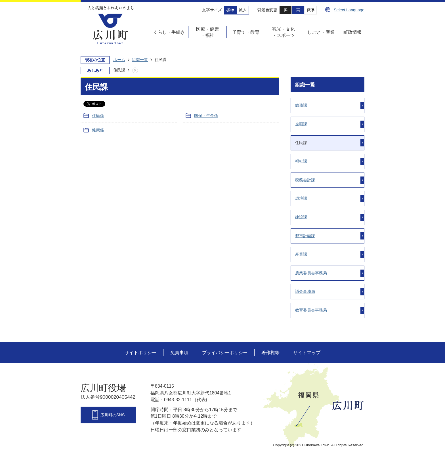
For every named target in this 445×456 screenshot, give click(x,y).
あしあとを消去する (141, 70)
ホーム (119, 59)
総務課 (301, 105)
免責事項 (179, 352)
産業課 (301, 254)
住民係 (98, 115)
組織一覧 (140, 59)
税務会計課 (305, 180)
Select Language (349, 10)
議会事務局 (305, 291)
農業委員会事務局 (311, 273)
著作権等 (270, 352)
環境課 (301, 198)
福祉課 (301, 161)
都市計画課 (305, 236)
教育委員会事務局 (311, 310)
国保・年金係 (206, 115)
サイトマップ (306, 352)
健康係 (98, 130)
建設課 (301, 217)
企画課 (301, 124)
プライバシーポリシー (224, 352)
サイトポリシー (140, 352)
